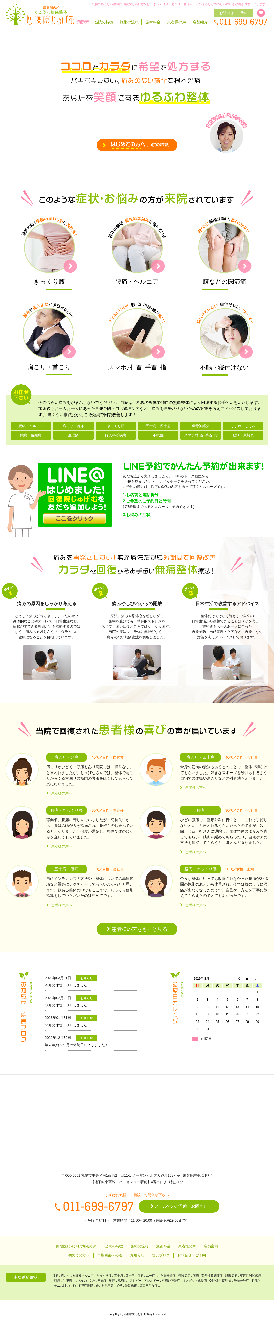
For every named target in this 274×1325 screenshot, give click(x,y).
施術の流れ (129, 22)
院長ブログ (161, 1255)
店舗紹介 (200, 22)
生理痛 (73, 435)
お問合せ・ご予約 (191, 1255)
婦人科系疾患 (115, 435)
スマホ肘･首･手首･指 (201, 435)
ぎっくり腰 (116, 426)
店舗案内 (211, 1246)
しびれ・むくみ (243, 426)
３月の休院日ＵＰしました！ (68, 1005)
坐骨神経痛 (201, 426)
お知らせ (137, 1255)
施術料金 (153, 22)
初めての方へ (78, 1255)
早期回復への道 (109, 1255)
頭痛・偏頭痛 (30, 435)
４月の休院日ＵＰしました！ (68, 985)
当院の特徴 (103, 22)
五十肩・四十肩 (158, 426)
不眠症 (158, 435)
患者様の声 (176, 22)
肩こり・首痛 (73, 426)
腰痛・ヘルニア (30, 426)
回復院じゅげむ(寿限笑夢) (76, 1246)
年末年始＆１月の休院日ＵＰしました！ (76, 1045)
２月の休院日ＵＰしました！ (68, 1025)
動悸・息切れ (243, 435)
